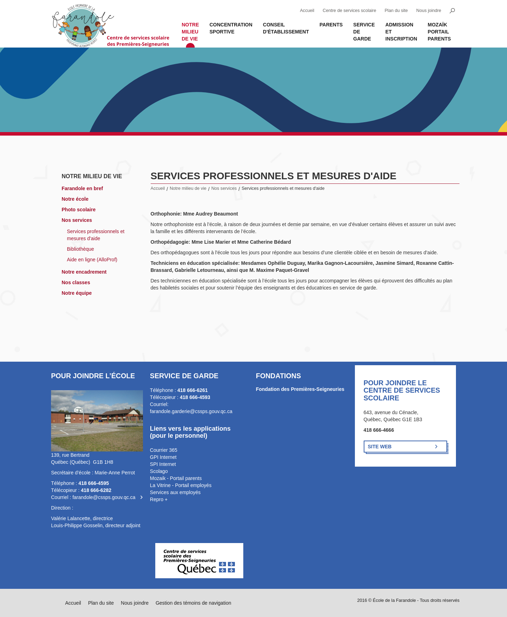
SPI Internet (163, 464)
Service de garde (364, 32)
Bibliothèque (80, 249)
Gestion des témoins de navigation (193, 603)
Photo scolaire (78, 209)
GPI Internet (163, 457)
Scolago (159, 471)
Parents (331, 24)
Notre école (75, 199)
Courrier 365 (163, 450)
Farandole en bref (82, 188)
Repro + (159, 499)
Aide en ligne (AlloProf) (92, 259)
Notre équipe (77, 293)
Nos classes (76, 282)
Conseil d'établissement (286, 28)
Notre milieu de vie (190, 32)
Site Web (380, 446)
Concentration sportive (230, 28)
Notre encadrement (84, 272)
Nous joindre (428, 10)
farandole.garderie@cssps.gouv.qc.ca (191, 411)
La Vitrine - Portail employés (181, 485)
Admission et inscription (401, 32)
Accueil (307, 10)
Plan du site (396, 10)
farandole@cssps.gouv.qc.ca (104, 497)
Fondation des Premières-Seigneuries (300, 389)
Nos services (77, 220)
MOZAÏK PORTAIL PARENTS (439, 32)
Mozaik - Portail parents (176, 478)
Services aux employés (175, 492)
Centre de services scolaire (349, 10)
